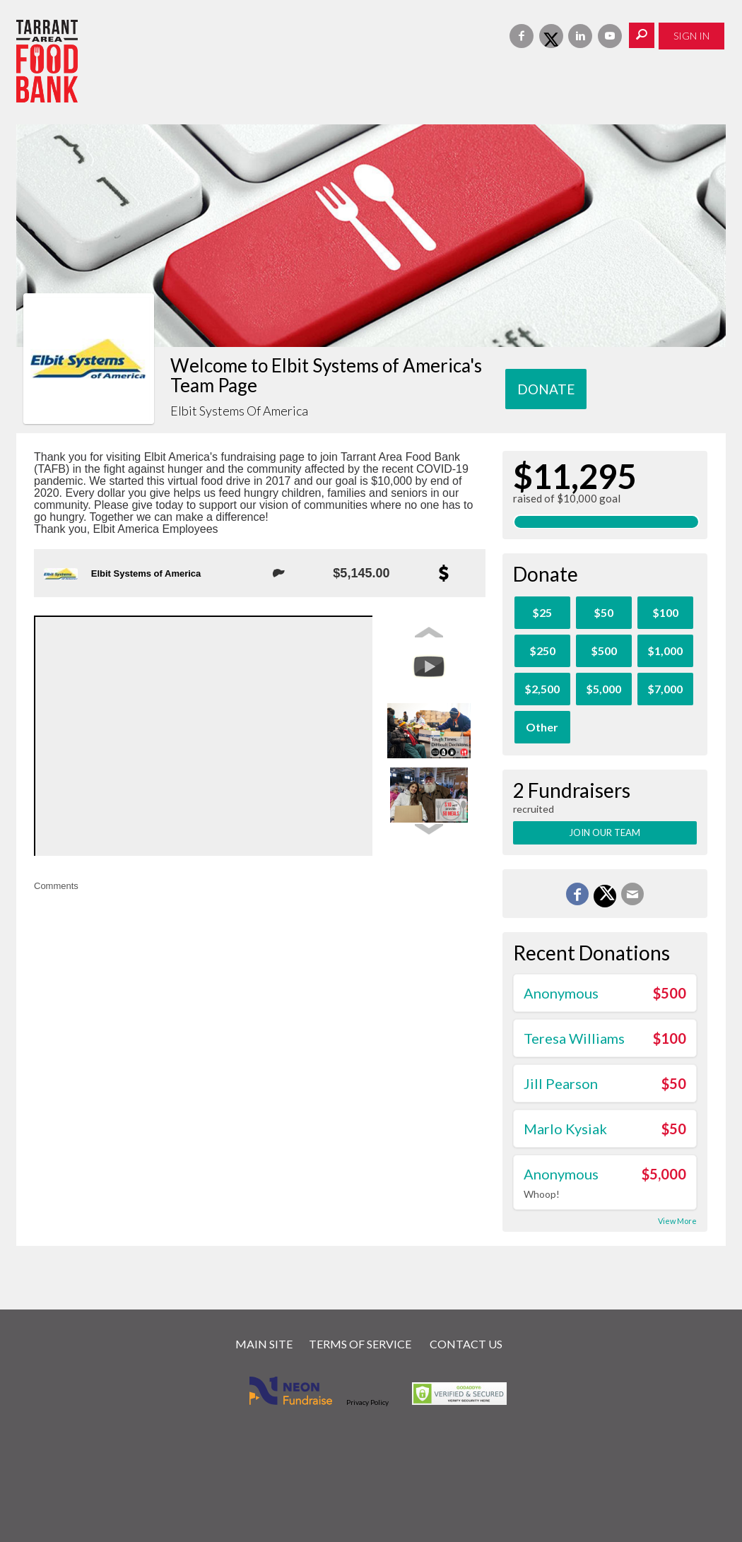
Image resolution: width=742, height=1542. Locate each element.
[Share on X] (605, 896)
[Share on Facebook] (577, 894)
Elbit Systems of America (146, 573)
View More (677, 1221)
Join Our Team (604, 832)
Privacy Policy (367, 1402)
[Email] (632, 894)
